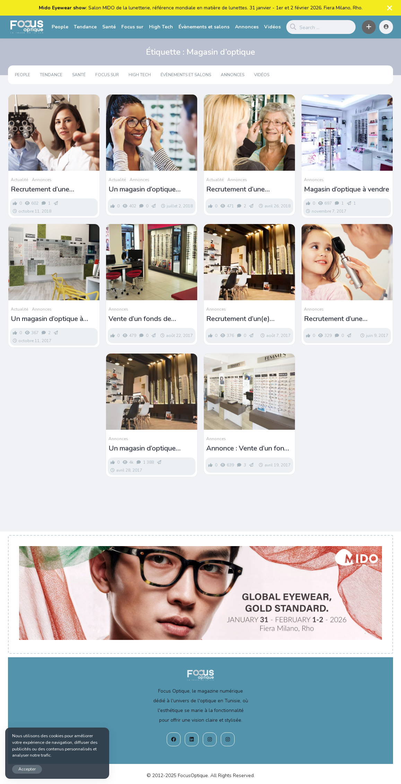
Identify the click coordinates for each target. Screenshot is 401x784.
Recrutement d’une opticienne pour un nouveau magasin (249, 189)
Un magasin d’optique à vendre (47, 319)
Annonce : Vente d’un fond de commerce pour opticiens (247, 448)
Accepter (27, 769)
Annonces (247, 27)
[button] (369, 27)
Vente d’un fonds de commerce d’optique (139, 319)
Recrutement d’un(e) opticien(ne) (238, 319)
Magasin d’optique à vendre (346, 189)
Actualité (19, 179)
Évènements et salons (203, 27)
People (60, 27)
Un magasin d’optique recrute (142, 189)
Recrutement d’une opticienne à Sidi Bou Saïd (344, 319)
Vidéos (272, 27)
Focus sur (132, 27)
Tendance (85, 27)
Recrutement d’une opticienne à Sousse (41, 189)
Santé (109, 27)
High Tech (161, 27)
